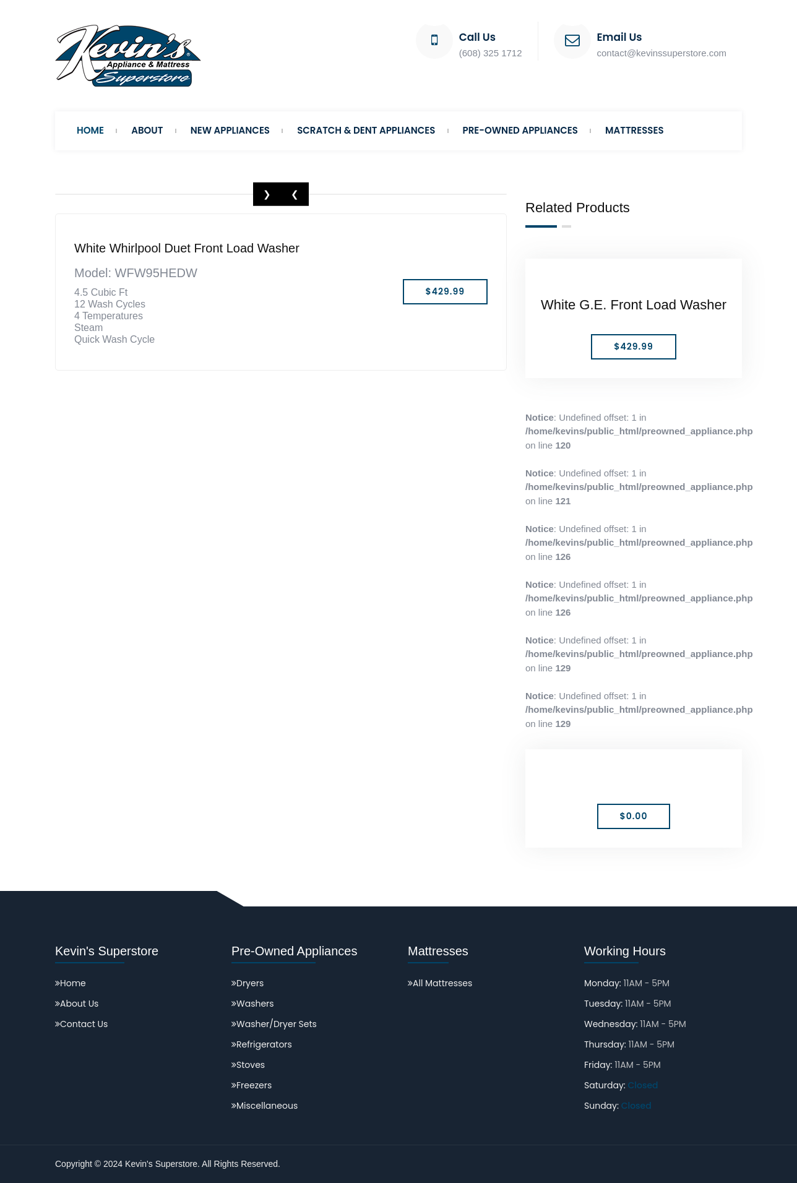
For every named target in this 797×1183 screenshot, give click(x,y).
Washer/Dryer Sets (274, 1024)
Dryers (247, 983)
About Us (76, 1003)
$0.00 (634, 816)
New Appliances (230, 130)
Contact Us (81, 1024)
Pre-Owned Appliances (520, 130)
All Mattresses (440, 983)
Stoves (248, 1065)
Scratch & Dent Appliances (366, 130)
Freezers (251, 1085)
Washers (252, 1003)
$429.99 (633, 346)
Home (90, 130)
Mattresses (634, 130)
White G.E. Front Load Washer (633, 304)
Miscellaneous (264, 1105)
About (147, 130)
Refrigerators (261, 1044)
